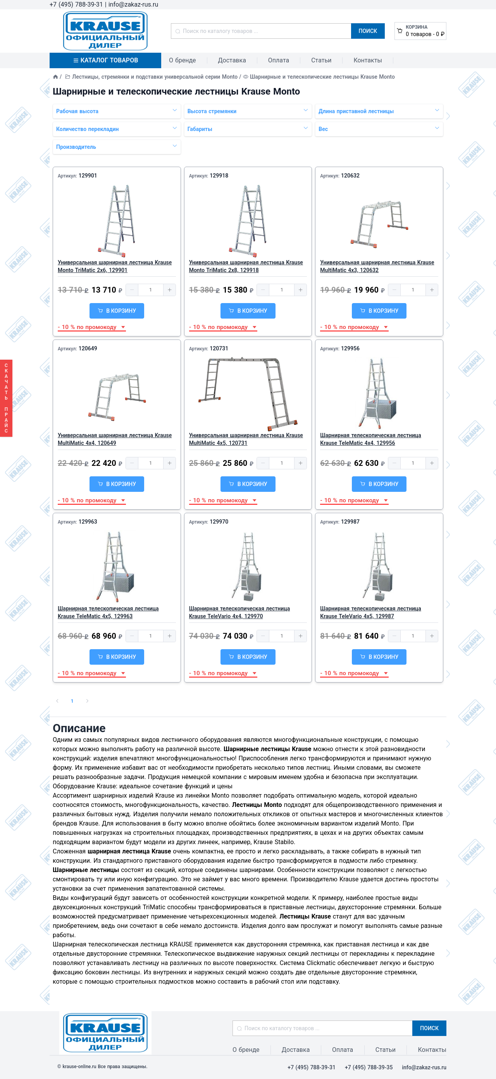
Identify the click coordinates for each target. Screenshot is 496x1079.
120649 (88, 348)
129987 (350, 522)
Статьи (321, 60)
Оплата (278, 60)
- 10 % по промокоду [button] (92, 327)
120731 (219, 348)
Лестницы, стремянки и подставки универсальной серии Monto (155, 77)
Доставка (232, 60)
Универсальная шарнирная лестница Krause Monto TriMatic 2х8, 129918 (246, 266)
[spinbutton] (151, 290)
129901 (88, 175)
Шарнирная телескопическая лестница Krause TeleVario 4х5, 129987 (370, 612)
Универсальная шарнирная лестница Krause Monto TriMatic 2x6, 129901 (115, 266)
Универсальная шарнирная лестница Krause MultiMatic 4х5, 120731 (246, 439)
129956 (350, 348)
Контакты (367, 60)
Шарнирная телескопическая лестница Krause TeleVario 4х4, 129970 (239, 612)
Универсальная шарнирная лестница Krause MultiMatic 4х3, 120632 (377, 266)
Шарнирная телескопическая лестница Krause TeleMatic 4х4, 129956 (370, 439)
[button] (132, 290)
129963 (88, 522)
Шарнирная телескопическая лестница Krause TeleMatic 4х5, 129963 (108, 612)
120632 (350, 175)
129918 (219, 175)
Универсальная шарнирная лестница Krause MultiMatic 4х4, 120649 (115, 439)
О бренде (182, 60)
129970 (219, 522)
